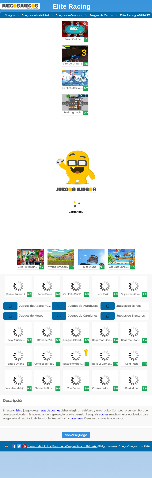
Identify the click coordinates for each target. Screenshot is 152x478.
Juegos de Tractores (123, 315)
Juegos (10, 15)
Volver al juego (76, 435)
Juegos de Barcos (121, 306)
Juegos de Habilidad (35, 15)
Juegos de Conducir (69, 15)
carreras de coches (47, 410)
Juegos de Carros (101, 15)
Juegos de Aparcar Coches (30, 306)
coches (103, 414)
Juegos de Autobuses (75, 306)
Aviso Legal (60, 446)
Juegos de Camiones (74, 315)
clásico (17, 410)
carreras (77, 418)
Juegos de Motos (23, 315)
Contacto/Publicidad (40, 446)
